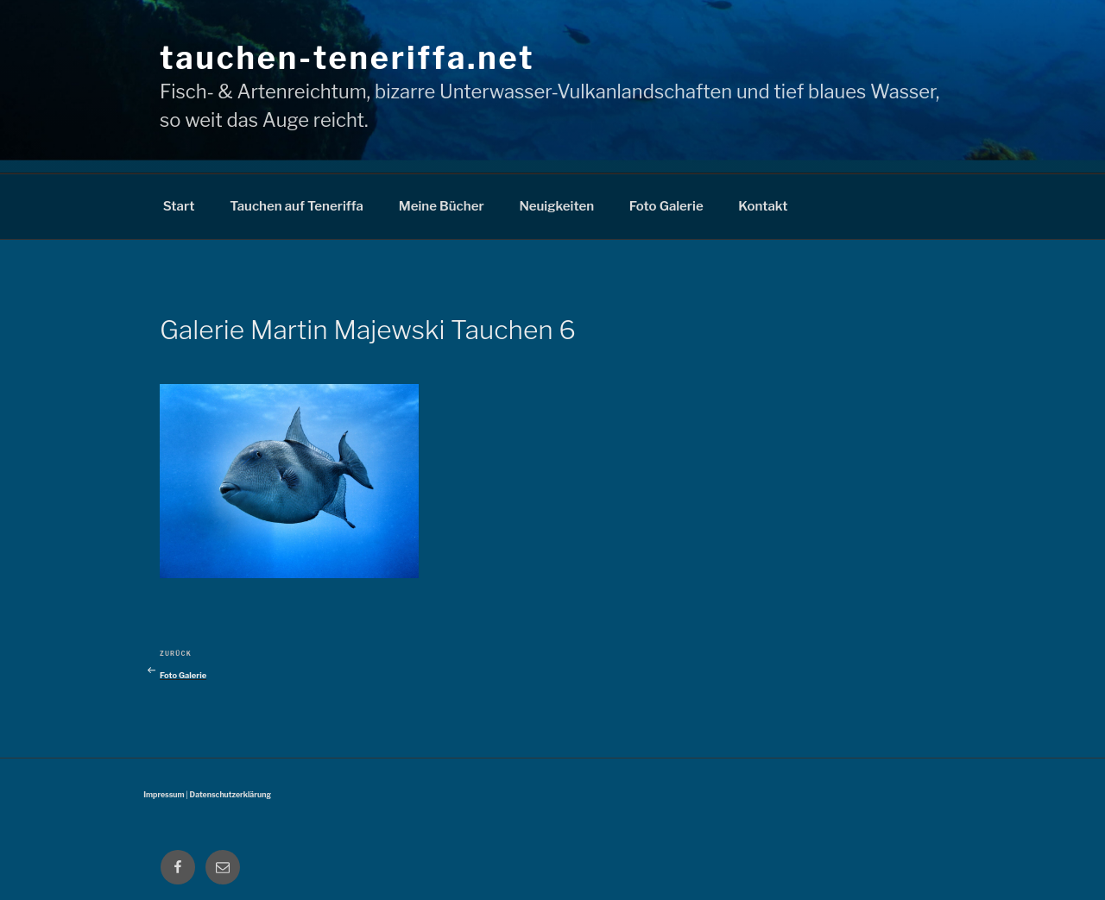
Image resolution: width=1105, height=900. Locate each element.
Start (179, 206)
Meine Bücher (441, 206)
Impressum (163, 794)
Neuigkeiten (556, 206)
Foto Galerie (666, 206)
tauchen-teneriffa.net (347, 58)
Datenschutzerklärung (230, 794)
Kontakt (762, 206)
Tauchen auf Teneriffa (296, 206)
